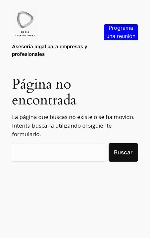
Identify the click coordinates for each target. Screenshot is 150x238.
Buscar (123, 152)
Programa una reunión (120, 32)
